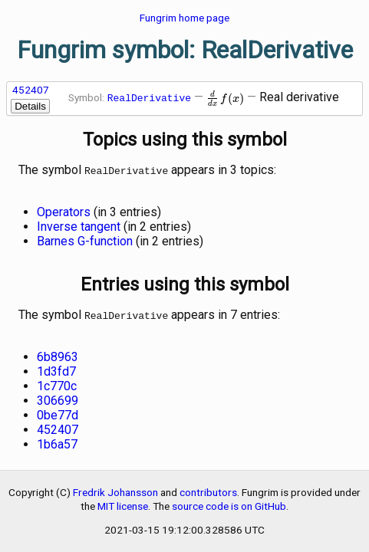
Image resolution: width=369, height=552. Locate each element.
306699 (57, 397)
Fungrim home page (184, 18)
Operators (64, 210)
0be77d (57, 412)
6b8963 (57, 354)
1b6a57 (57, 441)
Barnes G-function (85, 239)
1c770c (57, 383)
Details (30, 106)
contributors (208, 489)
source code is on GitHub (229, 503)
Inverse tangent (78, 225)
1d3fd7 (56, 368)
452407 (30, 90)
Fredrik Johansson (115, 489)
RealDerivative (149, 98)
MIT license (122, 503)
